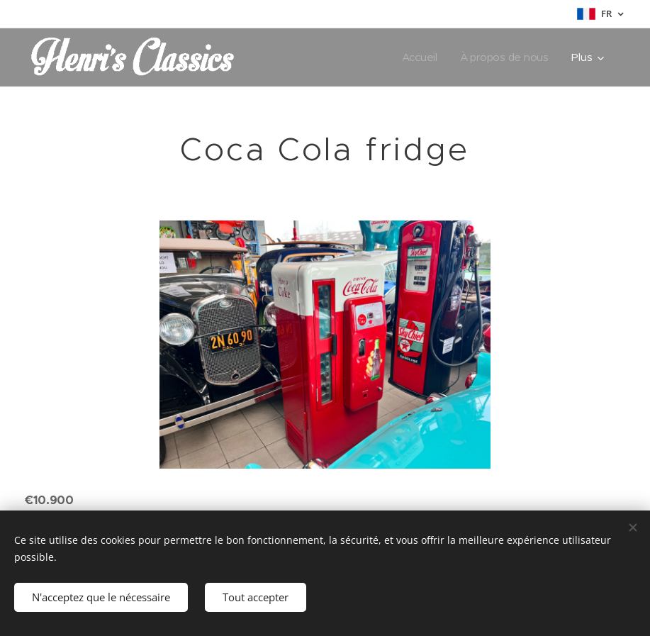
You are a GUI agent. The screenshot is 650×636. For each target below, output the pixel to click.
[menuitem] (420, 57)
